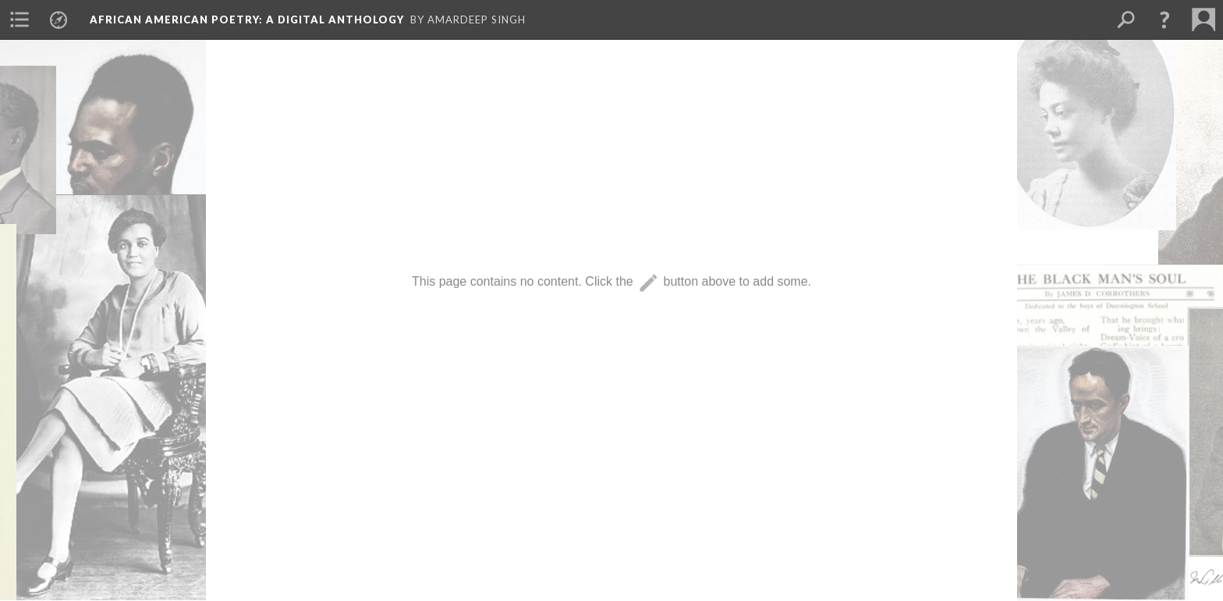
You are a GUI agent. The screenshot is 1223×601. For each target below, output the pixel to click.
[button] (1164, 19)
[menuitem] (19, 19)
